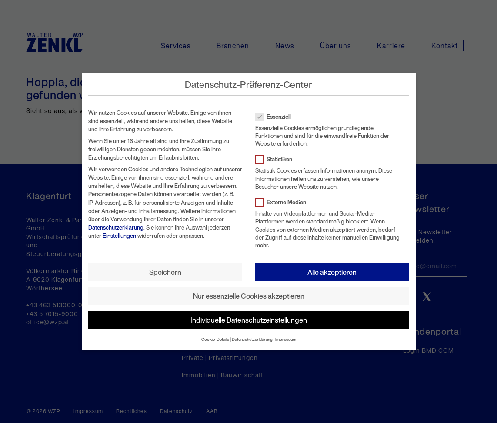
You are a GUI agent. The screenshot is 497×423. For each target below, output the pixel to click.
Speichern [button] (165, 272)
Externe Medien (283, 202)
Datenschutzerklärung (115, 227)
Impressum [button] (285, 339)
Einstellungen (119, 236)
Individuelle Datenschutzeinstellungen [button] (248, 320)
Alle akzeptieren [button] (332, 272)
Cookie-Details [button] (215, 339)
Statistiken (276, 159)
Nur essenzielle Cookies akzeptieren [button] (248, 296)
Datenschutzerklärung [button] (252, 339)
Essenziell (276, 117)
